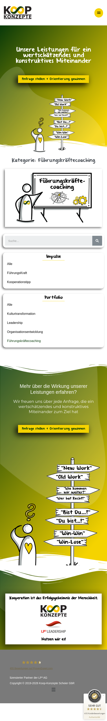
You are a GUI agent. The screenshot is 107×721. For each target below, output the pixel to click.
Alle (9, 264)
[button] (53, 689)
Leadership (15, 322)
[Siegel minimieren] (103, 696)
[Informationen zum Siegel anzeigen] (94, 717)
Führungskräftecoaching (24, 341)
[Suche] (97, 241)
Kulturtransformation (21, 313)
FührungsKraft (17, 273)
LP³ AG (42, 677)
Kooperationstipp (19, 282)
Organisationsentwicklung (25, 332)
